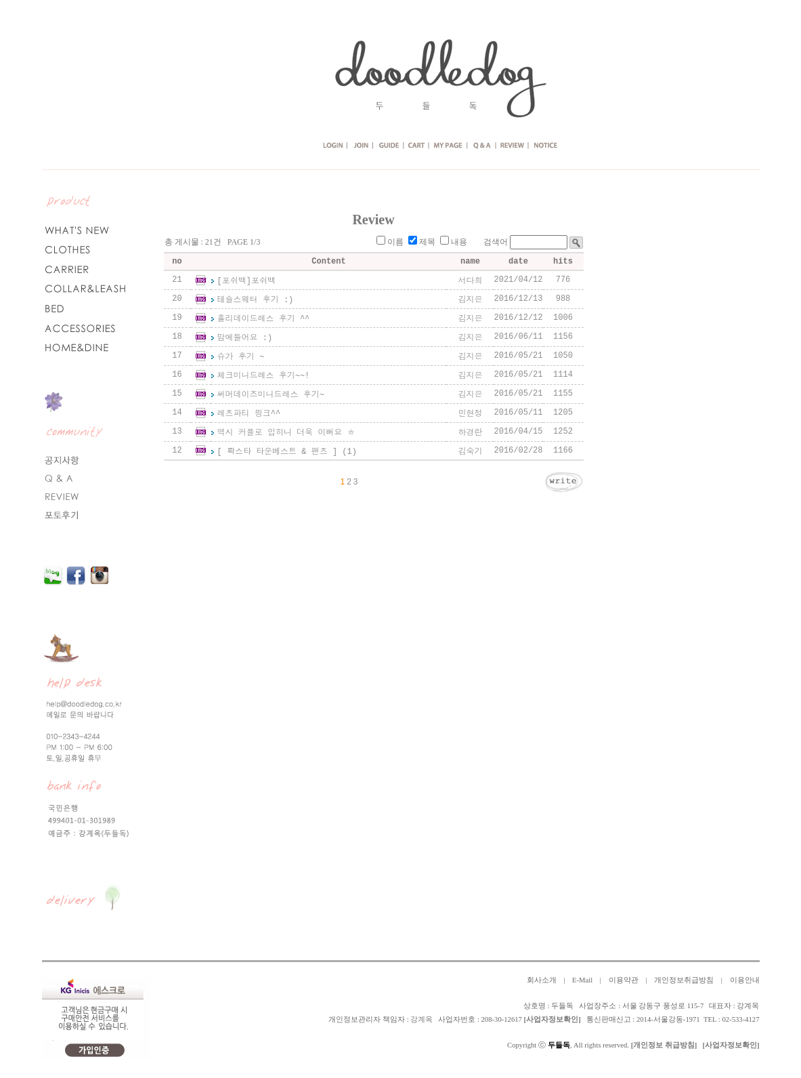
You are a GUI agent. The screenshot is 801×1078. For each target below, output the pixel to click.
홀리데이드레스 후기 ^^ (263, 319)
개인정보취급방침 (684, 980)
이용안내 (745, 980)
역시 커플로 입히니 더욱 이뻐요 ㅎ (286, 433)
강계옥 (421, 1019)
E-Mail (582, 980)
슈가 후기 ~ (241, 357)
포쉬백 (263, 281)
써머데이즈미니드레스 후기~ (270, 395)
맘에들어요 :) (245, 338)
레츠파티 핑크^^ (249, 414)
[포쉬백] (234, 281)
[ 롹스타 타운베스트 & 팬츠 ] (277, 452)
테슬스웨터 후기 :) (255, 300)
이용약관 (623, 980)
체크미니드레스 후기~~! (263, 376)
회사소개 (542, 980)
